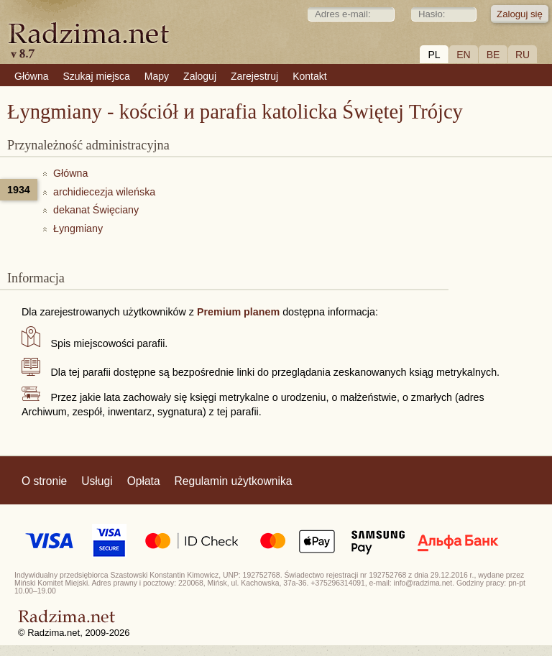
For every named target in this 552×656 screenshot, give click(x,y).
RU (522, 54)
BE (493, 54)
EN (463, 54)
